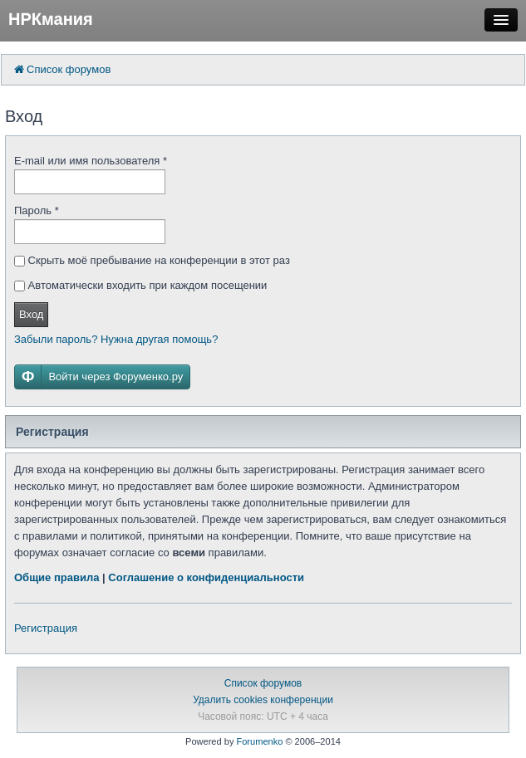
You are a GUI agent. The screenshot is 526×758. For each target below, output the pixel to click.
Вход (31, 314)
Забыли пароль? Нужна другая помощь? (116, 339)
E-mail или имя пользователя (90, 160)
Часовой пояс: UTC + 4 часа (263, 716)
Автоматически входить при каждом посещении (140, 285)
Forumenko (259, 741)
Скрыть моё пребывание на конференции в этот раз (152, 260)
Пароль (36, 210)
